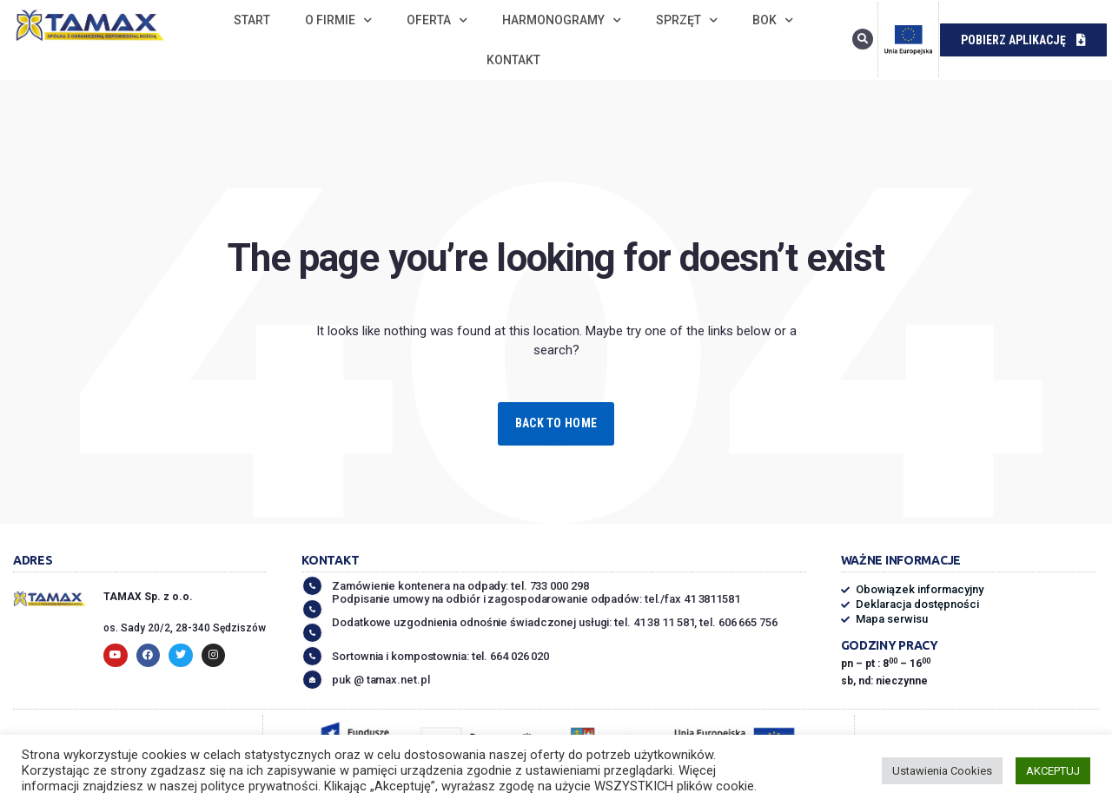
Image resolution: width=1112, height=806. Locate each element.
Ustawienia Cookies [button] (942, 770)
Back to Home (556, 423)
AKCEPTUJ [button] (1053, 770)
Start (252, 20)
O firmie (338, 20)
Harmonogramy (561, 20)
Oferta (437, 20)
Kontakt (513, 60)
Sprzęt (687, 20)
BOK (772, 20)
